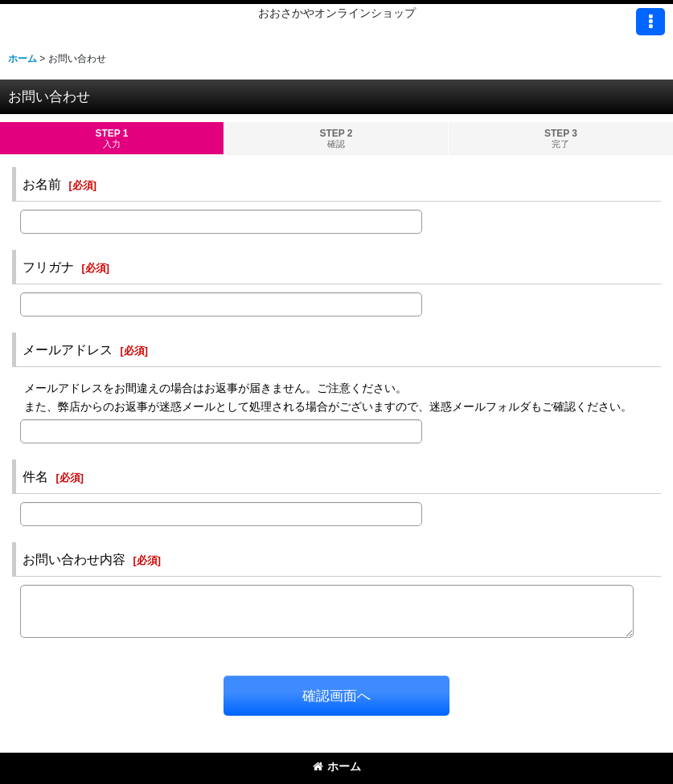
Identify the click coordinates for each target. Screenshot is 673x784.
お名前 (42, 184)
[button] (650, 21)
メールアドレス (68, 349)
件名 (35, 476)
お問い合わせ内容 (74, 559)
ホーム (337, 766)
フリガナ (48, 266)
